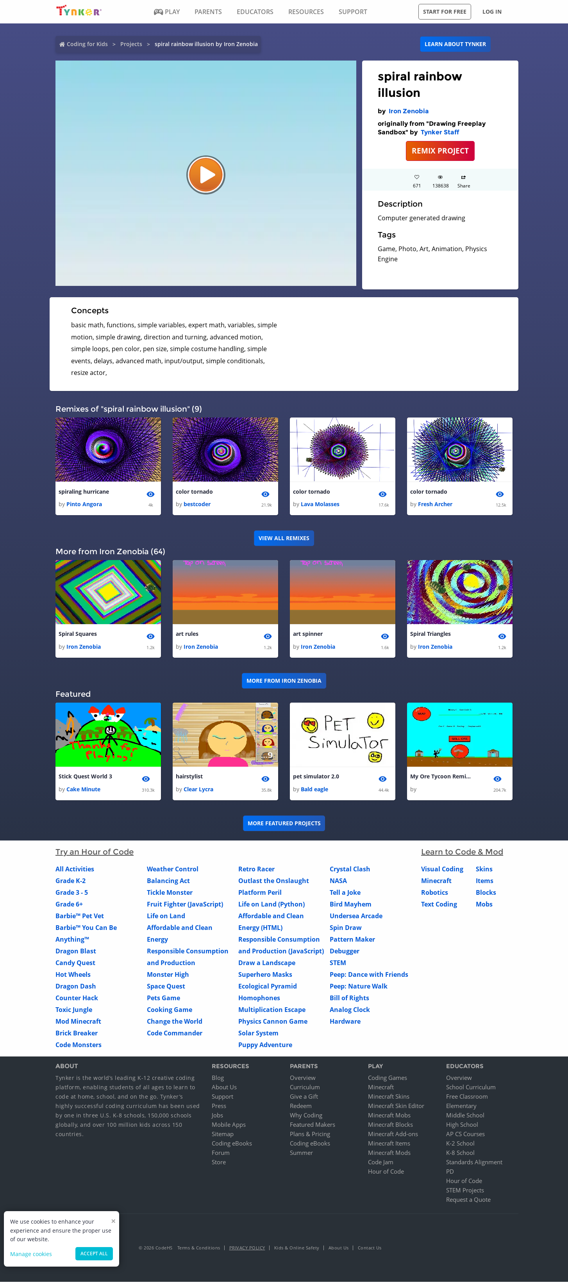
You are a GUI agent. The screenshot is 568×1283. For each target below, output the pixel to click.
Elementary (461, 1107)
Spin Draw (346, 928)
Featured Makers (312, 1126)
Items (484, 881)
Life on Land (166, 916)
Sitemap (223, 1135)
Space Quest (166, 987)
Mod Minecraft (78, 1022)
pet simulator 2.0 (316, 777)
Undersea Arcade (356, 916)
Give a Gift (304, 1097)
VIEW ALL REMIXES (284, 538)
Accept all (94, 1253)
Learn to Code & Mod (462, 852)
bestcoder (197, 504)
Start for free (444, 11)
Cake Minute (83, 790)
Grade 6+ (69, 905)
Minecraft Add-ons (393, 1135)
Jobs (217, 1116)
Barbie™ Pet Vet (79, 916)
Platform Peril (260, 893)
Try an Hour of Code (94, 852)
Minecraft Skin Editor (396, 1107)
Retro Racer (256, 869)
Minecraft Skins (388, 1097)
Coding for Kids (87, 44)
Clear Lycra (198, 790)
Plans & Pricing (310, 1135)
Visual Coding (442, 869)
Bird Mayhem (351, 905)
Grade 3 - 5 (71, 893)
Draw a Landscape (266, 963)
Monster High (168, 975)
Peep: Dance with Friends (369, 975)
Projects (131, 44)
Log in (492, 11)
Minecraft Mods (389, 1154)
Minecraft (436, 881)
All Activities (74, 869)
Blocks (486, 893)
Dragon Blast (75, 952)
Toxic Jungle (73, 1010)
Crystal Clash (350, 869)
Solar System (258, 1034)
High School (462, 1126)
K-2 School (460, 1144)
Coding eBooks (232, 1144)
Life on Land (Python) (271, 905)
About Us (224, 1088)
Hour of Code (386, 1172)
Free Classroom (467, 1097)
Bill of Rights (349, 998)
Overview (303, 1079)
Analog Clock (350, 1010)
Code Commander (174, 1034)
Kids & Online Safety (297, 1249)
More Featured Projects (284, 824)
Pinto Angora (84, 504)
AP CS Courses (465, 1135)
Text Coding (439, 905)
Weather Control (172, 869)
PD (450, 1172)
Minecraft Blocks (390, 1126)
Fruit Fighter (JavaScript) (185, 905)
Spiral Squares (78, 634)
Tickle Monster (170, 893)
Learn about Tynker (455, 44)
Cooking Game (169, 1010)
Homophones (259, 998)
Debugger (344, 952)
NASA (338, 881)
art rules (187, 634)
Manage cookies (31, 1254)
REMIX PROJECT (440, 150)
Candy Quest (75, 963)
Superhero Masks (265, 975)
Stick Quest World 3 (85, 777)
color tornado (194, 492)
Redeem (301, 1107)
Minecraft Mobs (389, 1116)
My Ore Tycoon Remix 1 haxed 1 (441, 777)
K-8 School (460, 1154)
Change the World (174, 1022)
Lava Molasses (320, 504)
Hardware (345, 1022)
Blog (218, 1079)
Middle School (465, 1116)
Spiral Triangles (430, 634)
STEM (338, 963)
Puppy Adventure (265, 1045)
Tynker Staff (440, 132)
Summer (301, 1154)
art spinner (308, 634)
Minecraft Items (389, 1144)
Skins (484, 869)
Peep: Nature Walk (359, 987)
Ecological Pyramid (267, 987)
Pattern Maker (352, 940)
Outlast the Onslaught (273, 881)
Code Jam (380, 1163)
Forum (221, 1154)
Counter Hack (76, 998)
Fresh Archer (435, 504)
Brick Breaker (76, 1034)
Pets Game (163, 998)
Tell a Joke (345, 893)
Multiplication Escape (271, 1010)
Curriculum (305, 1088)
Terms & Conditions (198, 1249)
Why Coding (306, 1116)
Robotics (434, 893)
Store (219, 1163)
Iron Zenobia (409, 111)
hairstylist (189, 777)
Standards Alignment (474, 1163)
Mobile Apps (229, 1126)
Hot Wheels (73, 975)
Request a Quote (468, 1200)
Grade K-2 (70, 881)
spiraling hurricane (84, 492)
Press (219, 1107)
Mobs (484, 905)
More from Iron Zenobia (284, 681)
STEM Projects (465, 1191)
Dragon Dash (75, 987)
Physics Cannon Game (272, 1022)
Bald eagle (314, 790)
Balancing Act (168, 881)
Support (222, 1097)
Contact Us (370, 1249)
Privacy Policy (247, 1249)
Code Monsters (78, 1045)
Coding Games (387, 1079)
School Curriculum (471, 1088)
